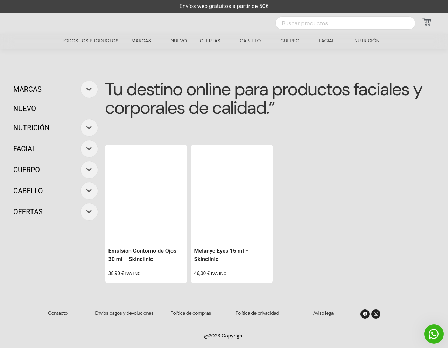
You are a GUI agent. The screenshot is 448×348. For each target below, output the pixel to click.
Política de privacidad (257, 313)
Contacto (57, 313)
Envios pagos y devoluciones (124, 313)
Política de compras (191, 313)
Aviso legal (323, 313)
